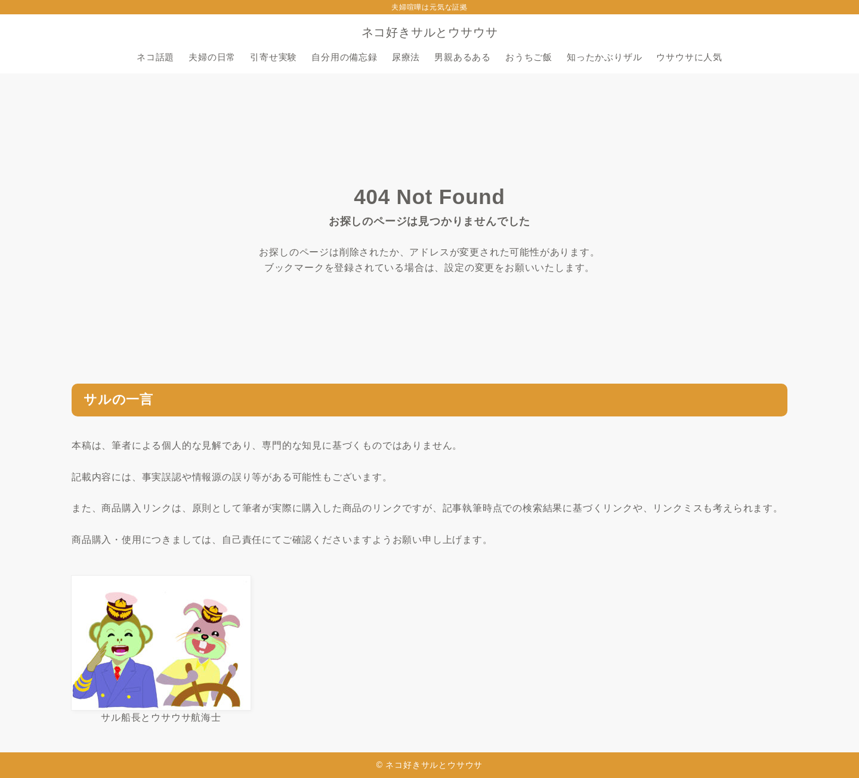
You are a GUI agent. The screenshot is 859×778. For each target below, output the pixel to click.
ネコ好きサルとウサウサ (429, 32)
